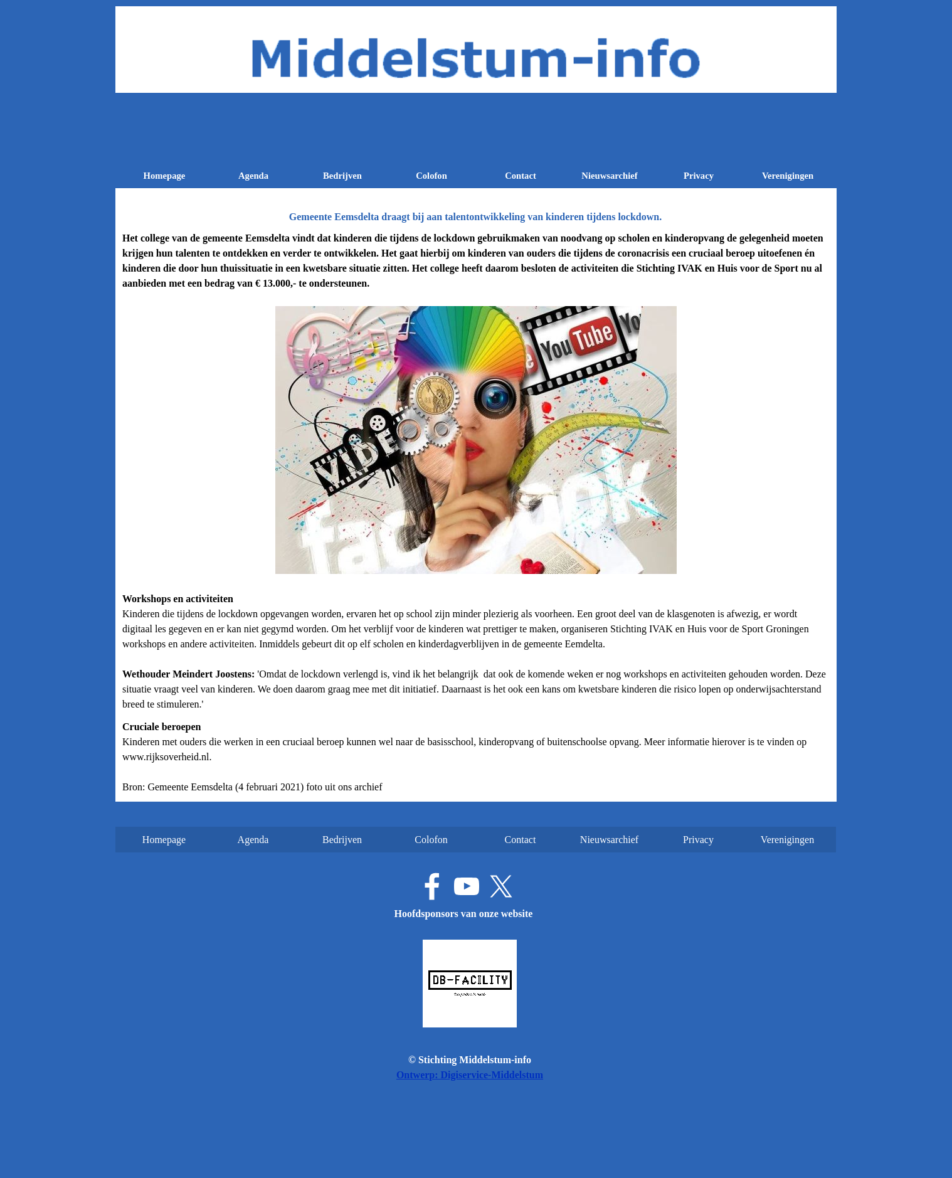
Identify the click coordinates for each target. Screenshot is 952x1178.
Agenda (253, 176)
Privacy (699, 176)
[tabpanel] (476, 513)
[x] (501, 886)
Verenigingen (787, 176)
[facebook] (432, 886)
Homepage (165, 176)
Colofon (431, 176)
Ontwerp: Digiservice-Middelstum (469, 1074)
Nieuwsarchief (609, 176)
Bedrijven (342, 176)
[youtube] (466, 886)
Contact (520, 176)
